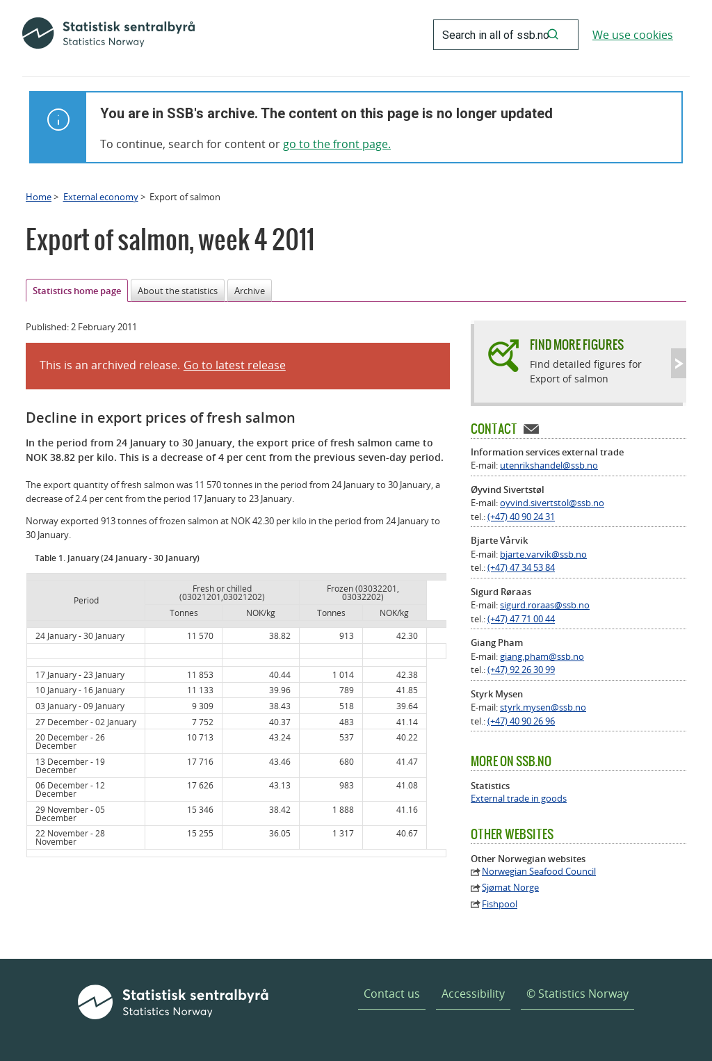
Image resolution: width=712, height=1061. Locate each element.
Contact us (392, 993)
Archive (249, 290)
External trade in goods (519, 798)
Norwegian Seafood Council (539, 871)
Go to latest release (235, 365)
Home (38, 197)
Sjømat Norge (510, 887)
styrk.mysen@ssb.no (543, 707)
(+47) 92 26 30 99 (521, 669)
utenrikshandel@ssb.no (549, 465)
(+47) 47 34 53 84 (521, 567)
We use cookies (632, 34)
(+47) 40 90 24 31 (521, 516)
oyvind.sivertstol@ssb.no (552, 502)
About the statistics (178, 290)
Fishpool (499, 904)
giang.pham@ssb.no (542, 656)
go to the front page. (337, 144)
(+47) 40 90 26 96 (521, 721)
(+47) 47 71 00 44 (521, 619)
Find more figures (577, 344)
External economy (100, 197)
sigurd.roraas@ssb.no (545, 605)
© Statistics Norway (577, 993)
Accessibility (473, 993)
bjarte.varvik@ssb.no (543, 554)
